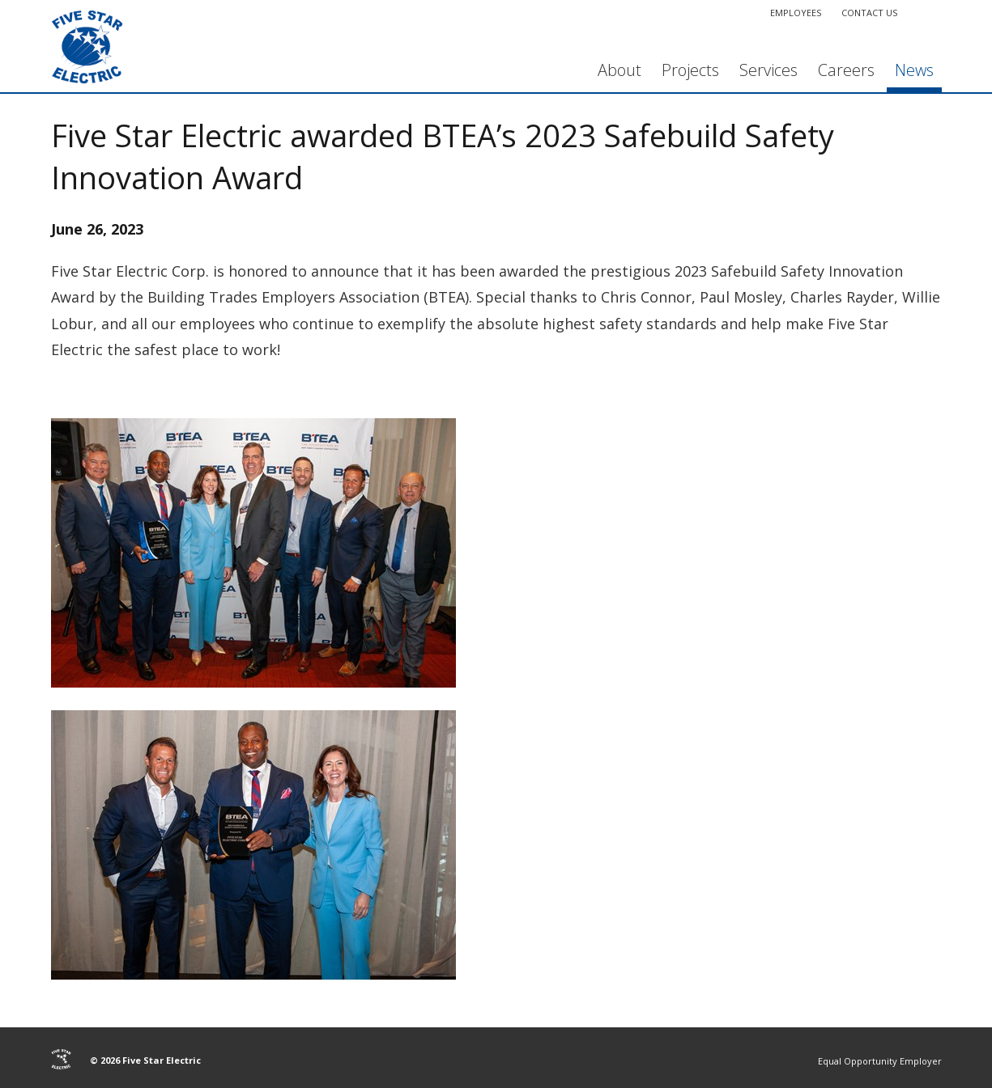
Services (768, 70)
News (914, 70)
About (619, 70)
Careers (846, 70)
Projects (690, 70)
